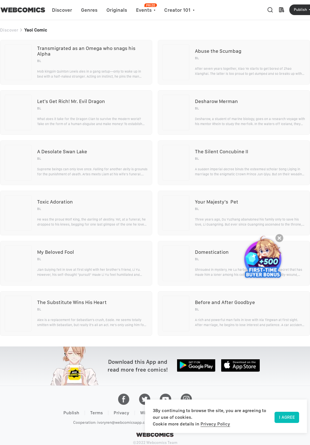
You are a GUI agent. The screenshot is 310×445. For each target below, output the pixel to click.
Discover (62, 10)
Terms (96, 412)
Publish (71, 412)
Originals (116, 10)
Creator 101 (177, 10)
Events (144, 10)
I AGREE (287, 417)
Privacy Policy (215, 424)
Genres (89, 10)
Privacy (121, 412)
